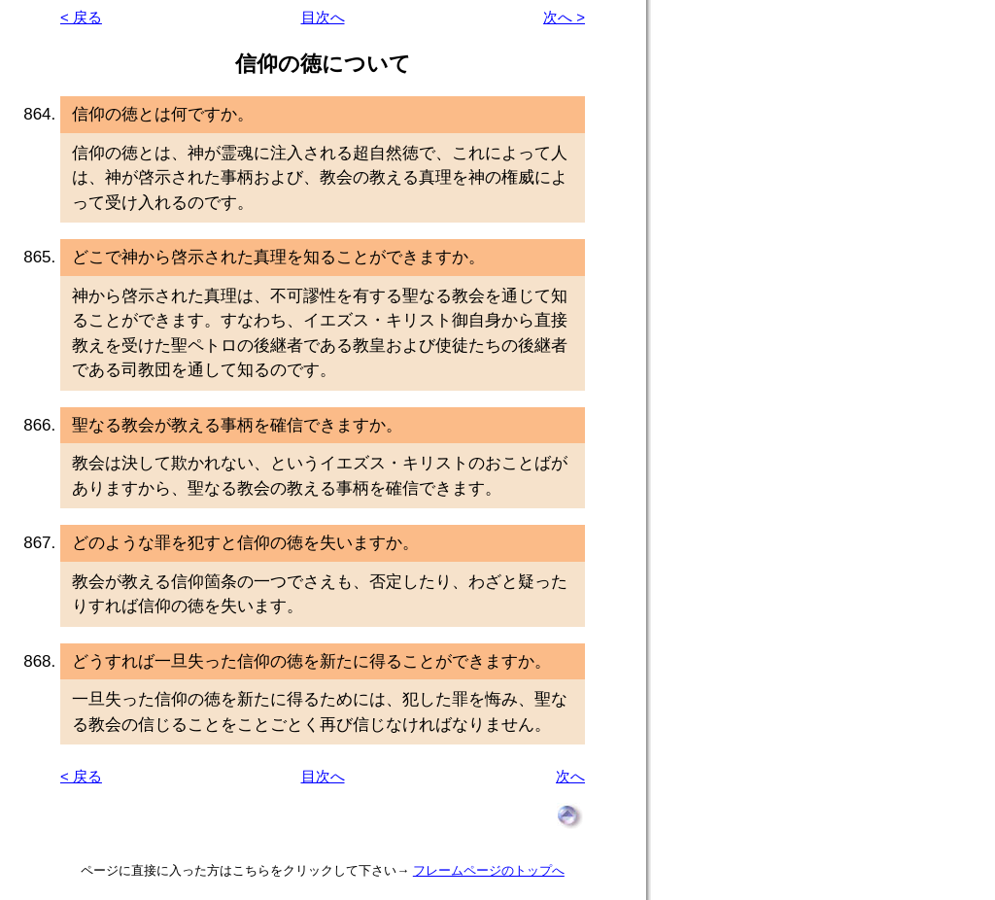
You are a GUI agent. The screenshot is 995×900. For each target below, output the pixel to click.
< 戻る (81, 17)
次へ (570, 776)
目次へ (323, 17)
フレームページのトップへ (489, 870)
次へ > (564, 17)
